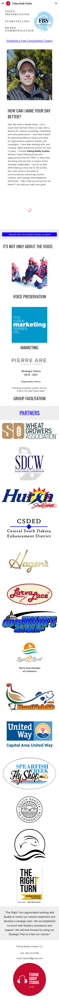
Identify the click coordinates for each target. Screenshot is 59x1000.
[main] (29, 40)
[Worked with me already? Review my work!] (29, 234)
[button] (3, 3)
